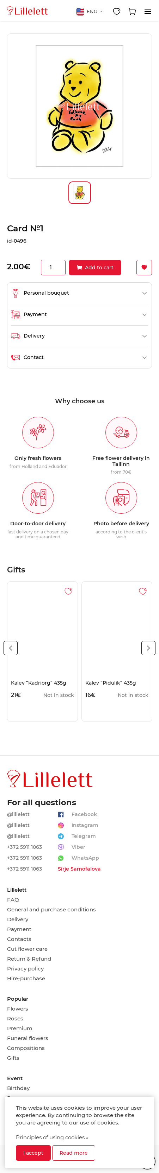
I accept (33, 1153)
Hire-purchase (26, 978)
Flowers (17, 1009)
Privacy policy (25, 969)
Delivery (17, 919)
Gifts (13, 1058)
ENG (90, 11)
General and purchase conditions (51, 909)
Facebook (84, 814)
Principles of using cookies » (52, 1137)
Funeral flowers (27, 1038)
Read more (74, 1153)
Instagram (85, 825)
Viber (78, 847)
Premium (19, 1028)
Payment (19, 929)
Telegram (84, 836)
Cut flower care (27, 949)
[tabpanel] (42, 651)
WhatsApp (85, 858)
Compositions (26, 1048)
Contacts (19, 939)
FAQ (13, 900)
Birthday (18, 1088)
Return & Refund (29, 959)
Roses (15, 1018)
